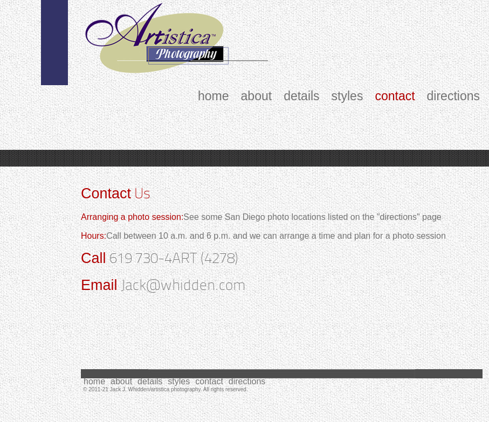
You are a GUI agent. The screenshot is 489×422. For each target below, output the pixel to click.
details (301, 97)
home (213, 97)
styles (347, 97)
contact (395, 97)
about (256, 97)
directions (453, 97)
